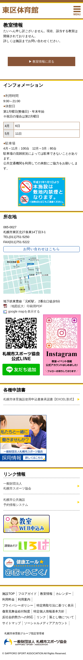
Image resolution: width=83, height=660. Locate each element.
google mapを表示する (24, 311)
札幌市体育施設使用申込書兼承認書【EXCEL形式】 (39, 399)
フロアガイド (27, 593)
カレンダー (63, 593)
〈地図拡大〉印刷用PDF (25, 306)
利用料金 (8, 599)
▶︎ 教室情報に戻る (41, 61)
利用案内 (24, 599)
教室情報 (46, 593)
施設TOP (8, 593)
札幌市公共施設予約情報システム (15, 502)
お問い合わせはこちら (41, 249)
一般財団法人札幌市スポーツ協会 (17, 486)
